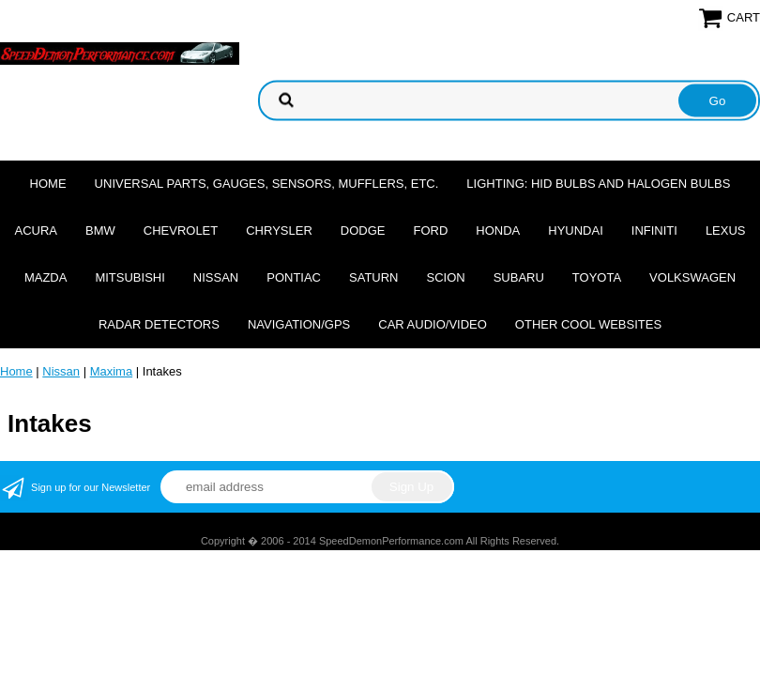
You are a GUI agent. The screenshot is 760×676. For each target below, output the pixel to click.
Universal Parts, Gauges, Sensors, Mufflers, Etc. (267, 184)
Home (48, 184)
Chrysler (279, 230)
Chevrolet (181, 230)
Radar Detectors (159, 324)
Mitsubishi (129, 277)
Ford (430, 230)
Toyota (596, 277)
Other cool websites (588, 324)
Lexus (726, 230)
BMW (100, 230)
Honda (498, 230)
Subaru (519, 277)
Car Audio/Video (432, 324)
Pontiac (293, 277)
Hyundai (575, 230)
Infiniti (654, 230)
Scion (446, 277)
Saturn (373, 277)
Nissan (215, 277)
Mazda (46, 277)
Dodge (363, 230)
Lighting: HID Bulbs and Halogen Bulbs (598, 184)
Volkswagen (692, 277)
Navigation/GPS (299, 324)
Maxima (111, 371)
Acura (35, 230)
